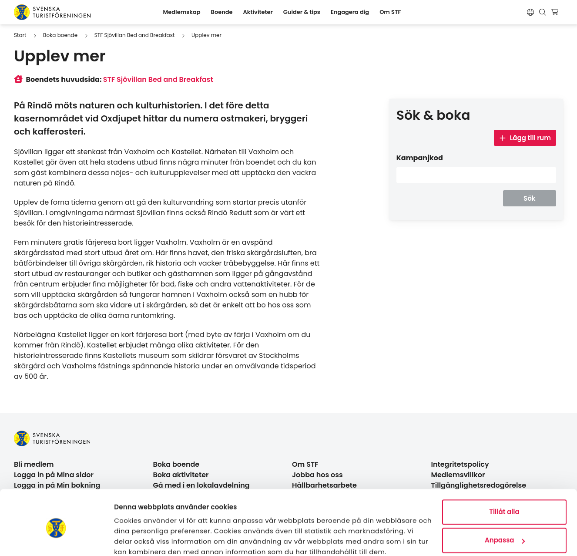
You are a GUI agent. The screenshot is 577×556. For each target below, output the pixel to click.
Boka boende (60, 35)
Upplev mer (206, 35)
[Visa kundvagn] (556, 12)
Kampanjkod (419, 158)
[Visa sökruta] (543, 12)
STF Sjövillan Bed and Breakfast (134, 35)
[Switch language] (530, 12)
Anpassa (505, 503)
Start (20, 35)
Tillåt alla (504, 474)
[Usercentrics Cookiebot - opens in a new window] (56, 539)
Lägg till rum (525, 137)
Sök (529, 198)
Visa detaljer (135, 538)
